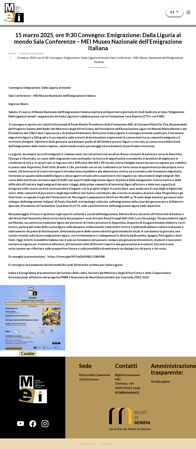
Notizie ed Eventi (32, 53)
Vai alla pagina (160, 381)
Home (12, 53)
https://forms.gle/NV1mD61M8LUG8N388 (76, 256)
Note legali (106, 443)
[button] (20, 423)
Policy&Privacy (87, 443)
